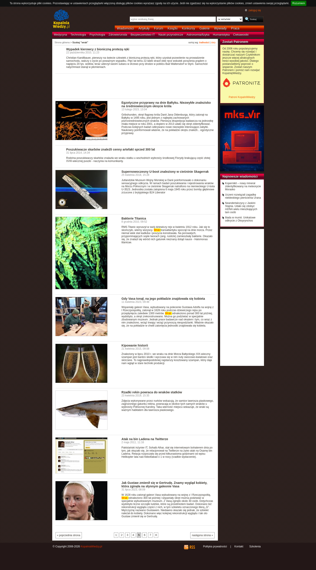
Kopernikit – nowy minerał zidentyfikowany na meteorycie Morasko (243, 186)
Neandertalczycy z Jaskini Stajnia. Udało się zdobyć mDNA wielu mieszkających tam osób (241, 207)
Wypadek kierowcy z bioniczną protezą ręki (97, 49)
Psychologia (97, 34)
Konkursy (188, 28)
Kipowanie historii (135, 345)
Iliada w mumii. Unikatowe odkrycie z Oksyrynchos (240, 219)
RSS (192, 547)
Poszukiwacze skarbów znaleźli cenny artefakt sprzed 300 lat (110, 149)
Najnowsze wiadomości (240, 176)
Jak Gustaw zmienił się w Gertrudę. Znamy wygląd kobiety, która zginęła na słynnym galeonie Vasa (164, 484)
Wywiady (220, 28)
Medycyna (60, 34)
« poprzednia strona (68, 535)
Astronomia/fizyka (198, 34)
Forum (158, 28)
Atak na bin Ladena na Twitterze (145, 439)
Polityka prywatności (215, 546)
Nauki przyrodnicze (170, 34)
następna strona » (202, 535)
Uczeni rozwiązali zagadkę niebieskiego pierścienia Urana (243, 196)
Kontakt (238, 546)
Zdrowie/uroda (118, 34)
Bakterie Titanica (134, 218)
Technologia (78, 34)
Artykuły (144, 28)
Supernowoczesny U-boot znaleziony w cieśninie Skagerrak (165, 171)
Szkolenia (255, 546)
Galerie (204, 28)
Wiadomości (125, 28)
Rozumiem (298, 3)
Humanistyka (221, 34)
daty (213, 42)
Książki (173, 28)
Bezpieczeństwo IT (143, 34)
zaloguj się (254, 10)
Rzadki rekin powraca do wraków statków (152, 392)
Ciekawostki (241, 34)
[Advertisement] (135, 86)
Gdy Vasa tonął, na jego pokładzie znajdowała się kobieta (163, 298)
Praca (235, 28)
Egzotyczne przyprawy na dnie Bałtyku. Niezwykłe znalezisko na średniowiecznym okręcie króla (166, 104)
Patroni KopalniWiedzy (242, 97)
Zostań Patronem (235, 42)
